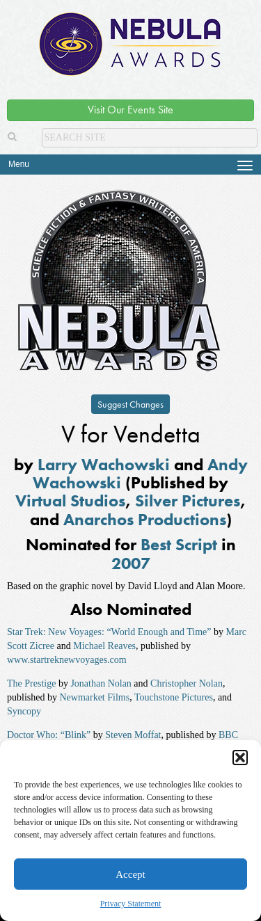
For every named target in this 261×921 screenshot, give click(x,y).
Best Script (179, 544)
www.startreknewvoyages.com (67, 660)
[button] (240, 757)
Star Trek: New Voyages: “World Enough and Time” (109, 632)
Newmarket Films (94, 697)
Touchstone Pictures (173, 697)
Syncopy (24, 711)
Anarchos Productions (144, 519)
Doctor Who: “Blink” (48, 735)
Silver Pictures (187, 500)
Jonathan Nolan (100, 683)
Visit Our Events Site (130, 109)
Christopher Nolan (186, 683)
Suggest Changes (130, 404)
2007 (130, 563)
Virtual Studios (70, 500)
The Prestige (31, 683)
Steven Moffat (133, 735)
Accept (130, 874)
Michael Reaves (104, 646)
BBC (228, 735)
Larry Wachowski (104, 464)
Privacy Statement (130, 903)
